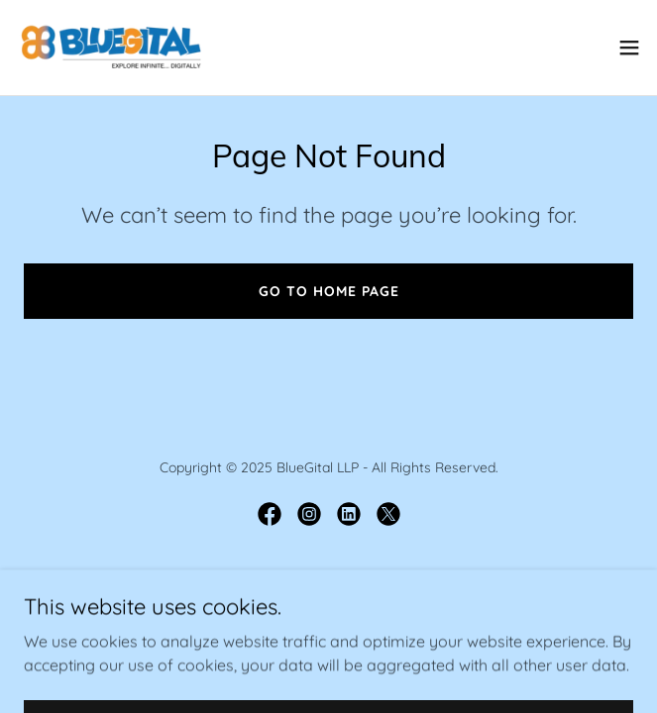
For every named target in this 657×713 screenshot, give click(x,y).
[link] (111, 47)
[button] (629, 47)
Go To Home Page (329, 291)
